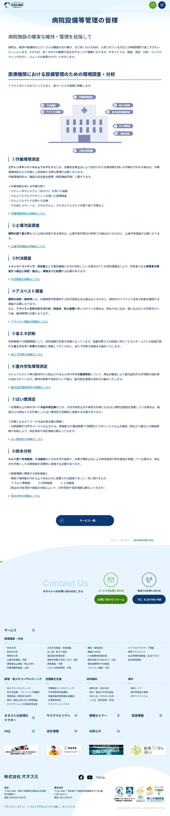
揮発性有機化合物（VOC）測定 (62, 659)
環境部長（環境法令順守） (20, 696)
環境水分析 (12, 655)
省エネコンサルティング (19, 688)
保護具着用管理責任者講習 (61, 696)
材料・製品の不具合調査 (101, 692)
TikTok (100, 777)
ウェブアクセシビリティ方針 (44, 806)
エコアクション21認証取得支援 (22, 704)
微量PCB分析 (94, 651)
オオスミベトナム (139, 696)
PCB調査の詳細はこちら (24, 279)
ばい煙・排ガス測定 (57, 651)
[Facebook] (81, 777)
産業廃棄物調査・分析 (18, 667)
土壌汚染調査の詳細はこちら (26, 246)
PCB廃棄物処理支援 (97, 655)
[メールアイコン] (153, 5)
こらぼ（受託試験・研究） (102, 700)
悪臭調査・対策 (55, 663)
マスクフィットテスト (59, 704)
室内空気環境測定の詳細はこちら (29, 387)
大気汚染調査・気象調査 (59, 647)
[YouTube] (89, 777)
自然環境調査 (134, 659)
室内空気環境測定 (56, 655)
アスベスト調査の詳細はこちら (28, 321)
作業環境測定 (54, 700)
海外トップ (135, 688)
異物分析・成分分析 (99, 688)
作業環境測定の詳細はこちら (26, 213)
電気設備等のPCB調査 (98, 663)
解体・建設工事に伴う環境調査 (22, 700)
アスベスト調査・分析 (98, 667)
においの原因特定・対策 (59, 667)
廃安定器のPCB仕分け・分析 (102, 659)
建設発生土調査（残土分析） (21, 663)
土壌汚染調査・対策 (17, 659)
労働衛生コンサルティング (61, 688)
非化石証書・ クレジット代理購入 (23, 692)
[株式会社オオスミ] (14, 5)
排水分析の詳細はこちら (24, 496)
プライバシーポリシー (15, 806)
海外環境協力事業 (139, 692)
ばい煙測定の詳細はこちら (25, 439)
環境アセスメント (136, 651)
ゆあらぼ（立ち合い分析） (102, 696)
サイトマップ (68, 806)
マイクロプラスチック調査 (141, 647)
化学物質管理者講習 (58, 692)
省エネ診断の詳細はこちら (25, 354)
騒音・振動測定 (95, 647)
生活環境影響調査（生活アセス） (144, 655)
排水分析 (11, 647)
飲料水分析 (12, 651)
